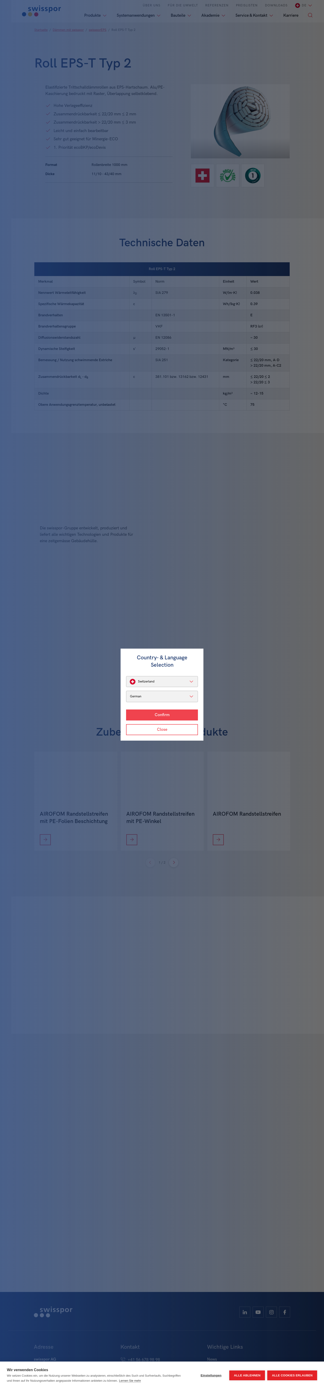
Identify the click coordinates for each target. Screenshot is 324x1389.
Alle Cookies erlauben (292, 1375)
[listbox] (162, 681)
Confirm (162, 714)
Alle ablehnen (247, 1375)
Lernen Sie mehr (130, 1380)
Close (162, 729)
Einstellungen (211, 1375)
